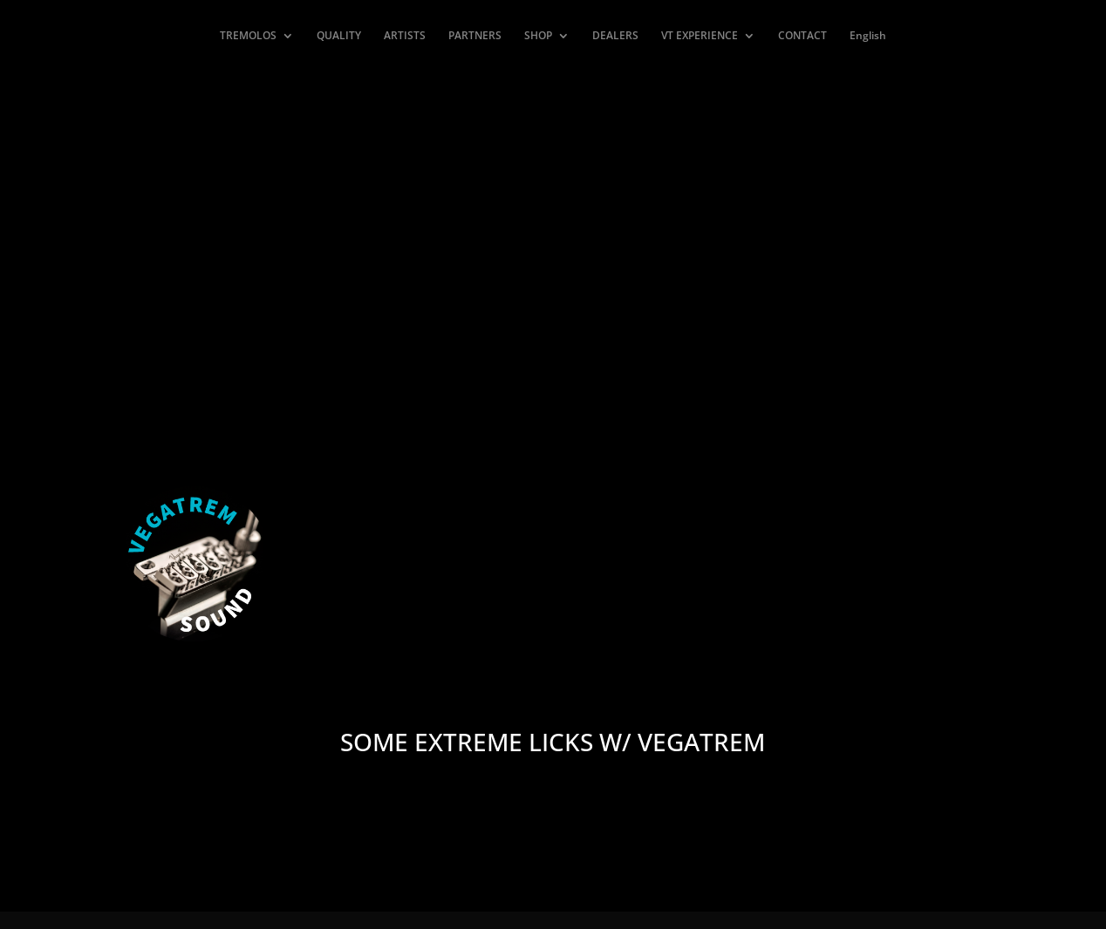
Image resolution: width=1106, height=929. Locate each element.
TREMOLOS (248, 36)
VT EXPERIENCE (699, 36)
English (868, 36)
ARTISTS (405, 36)
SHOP (538, 36)
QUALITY (339, 36)
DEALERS (615, 36)
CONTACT (802, 36)
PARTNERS (475, 36)
